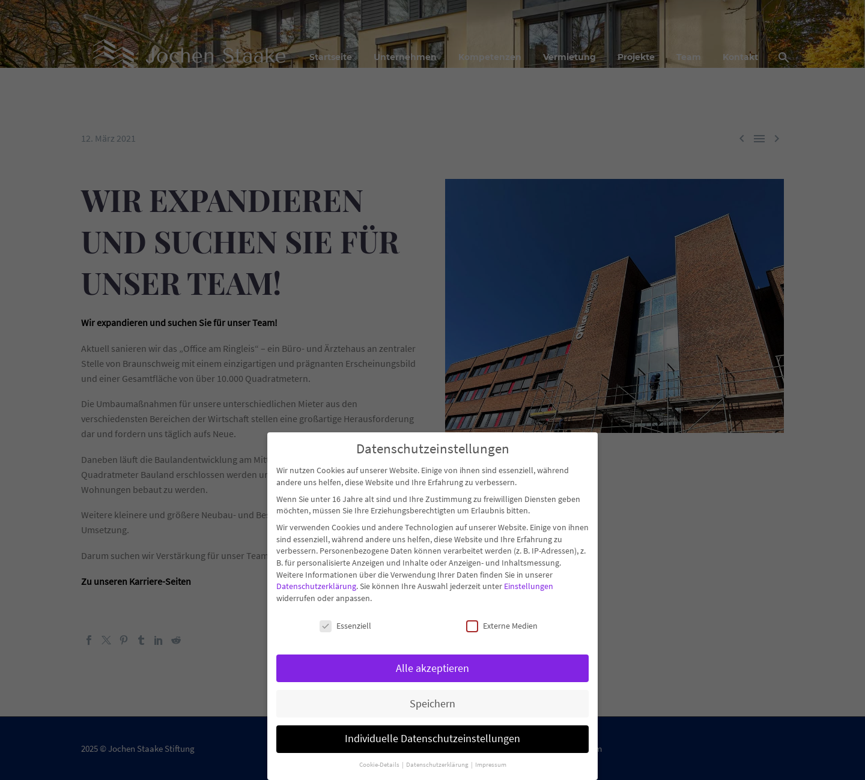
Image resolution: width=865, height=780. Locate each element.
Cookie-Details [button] (380, 762)
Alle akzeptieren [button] (432, 665)
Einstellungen (528, 583)
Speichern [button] (432, 700)
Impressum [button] (490, 762)
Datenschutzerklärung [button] (438, 762)
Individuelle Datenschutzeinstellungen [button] (432, 736)
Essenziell (345, 623)
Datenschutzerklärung (316, 583)
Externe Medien (502, 623)
